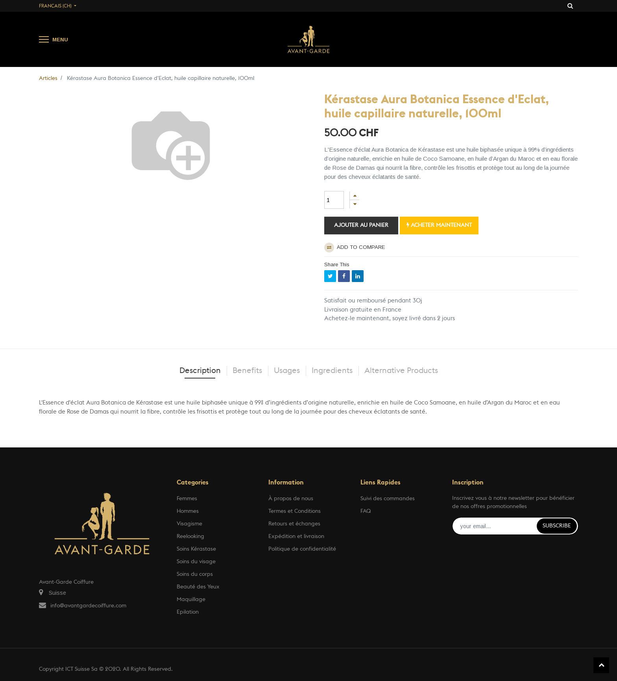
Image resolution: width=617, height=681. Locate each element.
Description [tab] (200, 371)
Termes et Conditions (294, 511)
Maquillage (191, 599)
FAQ (365, 511)
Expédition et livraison (296, 536)
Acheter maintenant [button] (439, 225)
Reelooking (190, 536)
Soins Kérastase (196, 549)
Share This (336, 264)
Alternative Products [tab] (401, 371)
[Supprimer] (354, 204)
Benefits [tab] (247, 371)
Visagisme (189, 524)
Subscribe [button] (557, 526)
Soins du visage (196, 561)
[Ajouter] (354, 195)
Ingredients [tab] (332, 371)
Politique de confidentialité (302, 549)
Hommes (188, 511)
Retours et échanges (294, 524)
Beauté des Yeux (198, 587)
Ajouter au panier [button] (361, 225)
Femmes (187, 498)
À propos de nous (290, 498)
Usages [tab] (287, 371)
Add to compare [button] (354, 247)
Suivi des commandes (387, 498)
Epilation (188, 612)
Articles (48, 78)
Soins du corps (195, 574)
